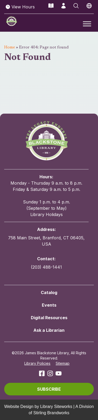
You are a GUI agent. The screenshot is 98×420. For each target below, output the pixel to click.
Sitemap (63, 363)
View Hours (20, 6)
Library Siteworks (56, 406)
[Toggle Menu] (87, 23)
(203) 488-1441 (46, 267)
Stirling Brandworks (51, 413)
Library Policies (37, 363)
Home (9, 47)
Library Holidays (46, 214)
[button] (49, 389)
